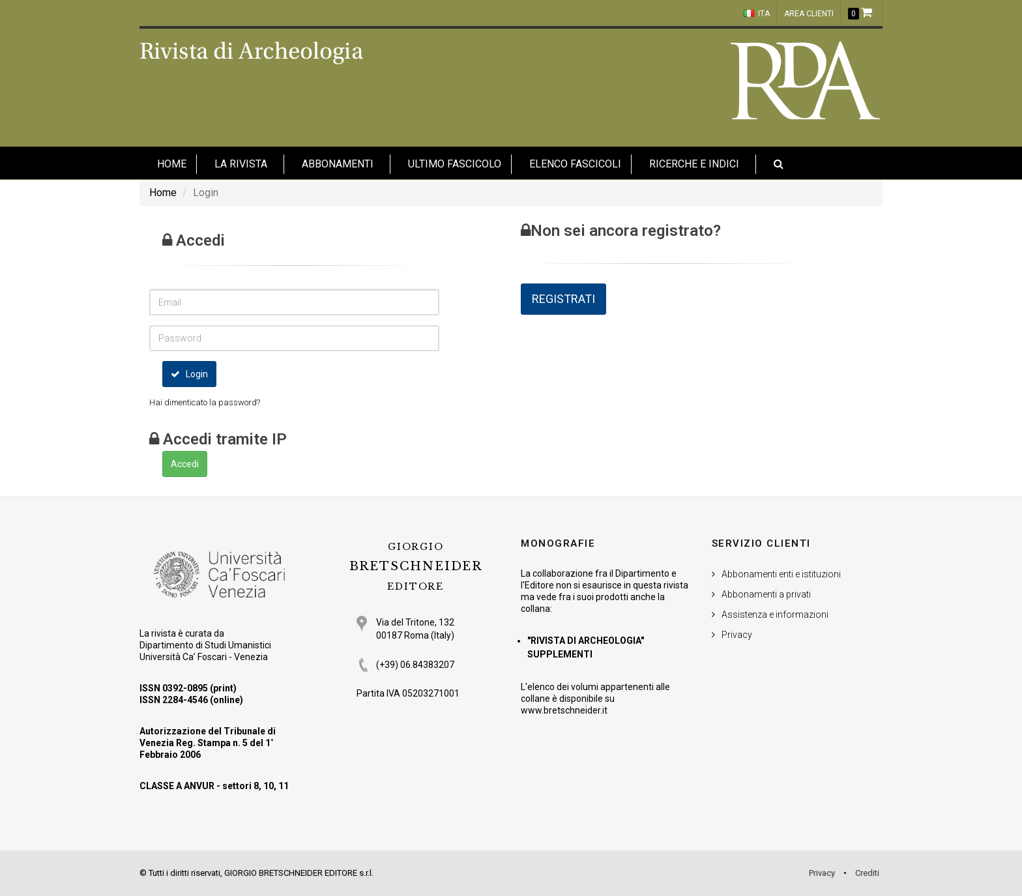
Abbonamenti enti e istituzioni (781, 574)
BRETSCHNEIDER (415, 566)
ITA (757, 13)
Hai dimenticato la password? (204, 402)
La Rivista (240, 164)
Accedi (185, 464)
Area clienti (809, 13)
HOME (171, 164)
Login (189, 374)
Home (163, 192)
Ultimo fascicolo (454, 164)
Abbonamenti (337, 164)
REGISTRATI (563, 299)
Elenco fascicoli (575, 164)
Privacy (737, 634)
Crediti (867, 873)
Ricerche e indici (694, 164)
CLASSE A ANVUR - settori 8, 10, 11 (214, 786)
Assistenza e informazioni (775, 614)
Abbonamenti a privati (766, 594)
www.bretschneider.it (564, 710)
